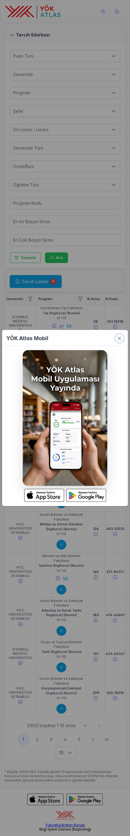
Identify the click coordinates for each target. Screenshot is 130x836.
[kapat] (119, 338)
